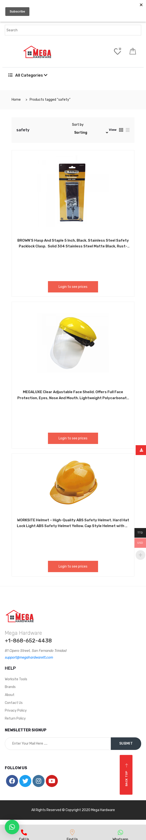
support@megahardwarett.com (29, 657)
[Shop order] (90, 132)
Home (16, 100)
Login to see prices (73, 287)
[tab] (121, 130)
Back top (127, 774)
